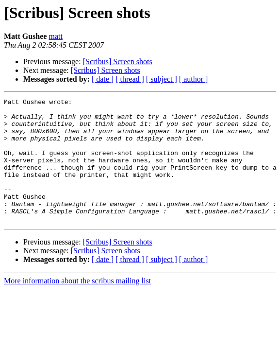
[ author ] (193, 79)
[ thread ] (129, 79)
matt (55, 36)
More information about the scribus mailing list (77, 305)
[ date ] (103, 79)
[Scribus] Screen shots (117, 61)
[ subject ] (161, 79)
